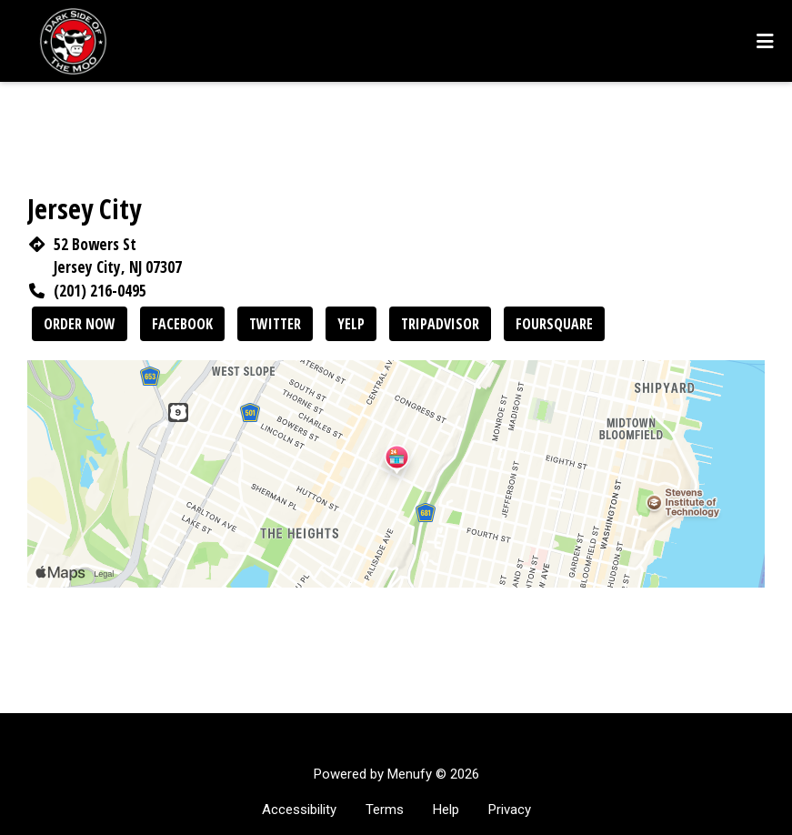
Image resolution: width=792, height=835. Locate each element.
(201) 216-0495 (100, 290)
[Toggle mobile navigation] (765, 41)
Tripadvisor (440, 324)
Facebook (182, 324)
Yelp (351, 324)
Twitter (275, 324)
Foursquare (554, 324)
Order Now (79, 324)
